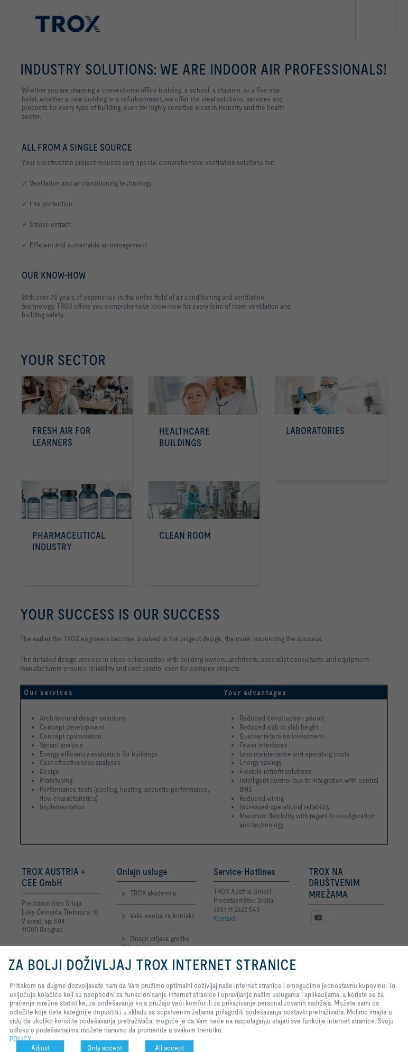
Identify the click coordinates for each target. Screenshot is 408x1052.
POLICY (21, 1039)
